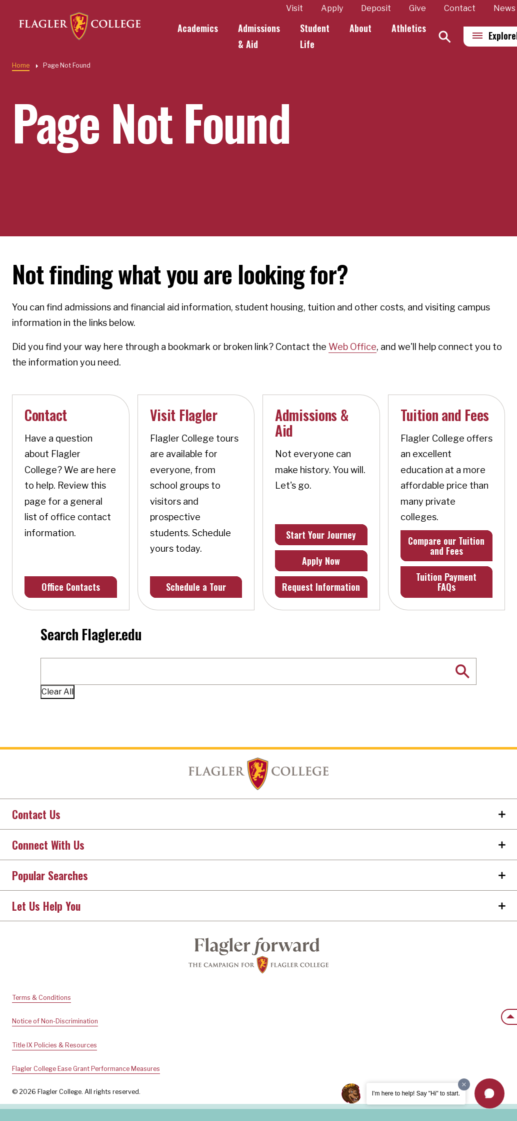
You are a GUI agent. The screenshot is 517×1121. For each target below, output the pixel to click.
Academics (202, 28)
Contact (464, 8)
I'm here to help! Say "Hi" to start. (416, 1093)
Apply (337, 8)
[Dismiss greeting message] (464, 1084)
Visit (299, 8)
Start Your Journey (321, 534)
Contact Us (36, 814)
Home (21, 65)
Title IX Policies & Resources (54, 1045)
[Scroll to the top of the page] (509, 1017)
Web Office (352, 346)
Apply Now (321, 560)
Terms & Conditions (41, 997)
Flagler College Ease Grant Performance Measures (86, 1068)
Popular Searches (50, 875)
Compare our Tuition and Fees (446, 545)
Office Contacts (71, 586)
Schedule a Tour (196, 586)
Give (422, 8)
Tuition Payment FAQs (446, 581)
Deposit (381, 8)
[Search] (449, 37)
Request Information (321, 586)
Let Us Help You (46, 906)
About (365, 28)
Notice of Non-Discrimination (55, 1021)
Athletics (413, 28)
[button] (489, 1093)
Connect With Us (48, 845)
